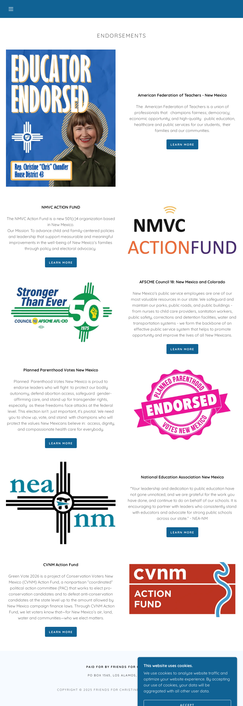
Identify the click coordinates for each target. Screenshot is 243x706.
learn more (182, 144)
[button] (11, 9)
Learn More (182, 532)
